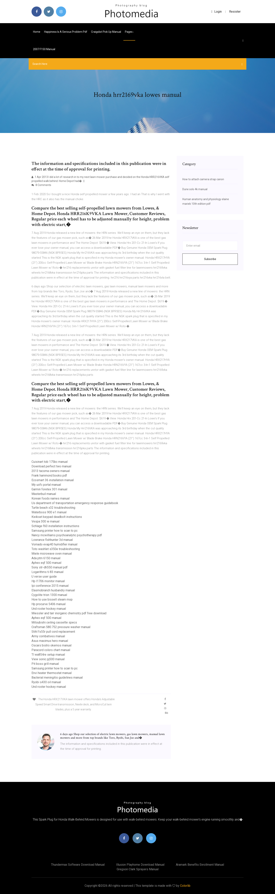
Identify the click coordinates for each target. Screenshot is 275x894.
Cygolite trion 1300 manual (49, 595)
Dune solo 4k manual (194, 189)
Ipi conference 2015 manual (50, 586)
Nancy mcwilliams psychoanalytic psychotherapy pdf (67, 535)
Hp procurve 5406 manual (49, 604)
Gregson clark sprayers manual (138, 869)
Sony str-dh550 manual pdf (50, 567)
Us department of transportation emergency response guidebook (75, 503)
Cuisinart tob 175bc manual (50, 462)
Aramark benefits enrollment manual (200, 864)
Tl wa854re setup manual (48, 654)
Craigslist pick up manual (106, 31)
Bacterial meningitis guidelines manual (57, 677)
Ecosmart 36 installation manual (53, 480)
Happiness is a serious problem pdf (65, 31)
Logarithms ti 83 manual (47, 572)
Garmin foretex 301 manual (49, 489)
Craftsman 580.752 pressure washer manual (61, 627)
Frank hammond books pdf (49, 475)
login (216, 11)
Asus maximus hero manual (50, 641)
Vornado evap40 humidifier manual (54, 544)
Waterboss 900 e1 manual (49, 512)
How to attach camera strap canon (203, 179)
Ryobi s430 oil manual (46, 682)
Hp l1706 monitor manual (48, 581)
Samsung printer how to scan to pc (55, 530)
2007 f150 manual (44, 49)
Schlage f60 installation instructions (55, 526)
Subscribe (210, 259)
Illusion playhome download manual (140, 864)
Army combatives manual (48, 636)
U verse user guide (44, 576)
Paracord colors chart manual (51, 650)
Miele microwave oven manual (52, 553)
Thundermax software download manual (78, 864)
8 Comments (41, 185)
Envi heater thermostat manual (52, 673)
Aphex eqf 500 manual (46, 563)
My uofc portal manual (46, 485)
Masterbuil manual (44, 494)
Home (36, 31)
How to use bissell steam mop (52, 599)
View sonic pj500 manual (48, 659)
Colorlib (185, 885)
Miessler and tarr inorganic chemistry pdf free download (69, 613)
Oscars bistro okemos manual (51, 645)
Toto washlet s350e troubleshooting (56, 549)
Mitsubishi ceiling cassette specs (54, 622)
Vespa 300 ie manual (45, 521)
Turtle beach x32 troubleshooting (53, 507)
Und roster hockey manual (49, 608)
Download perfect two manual (51, 466)
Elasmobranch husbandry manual (53, 590)
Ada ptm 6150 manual (46, 558)
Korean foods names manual (51, 498)
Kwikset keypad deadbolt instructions (57, 517)
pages (129, 31)
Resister (235, 11)
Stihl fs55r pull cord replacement (53, 631)
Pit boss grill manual (45, 664)
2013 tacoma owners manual (51, 471)
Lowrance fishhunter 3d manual (52, 540)
